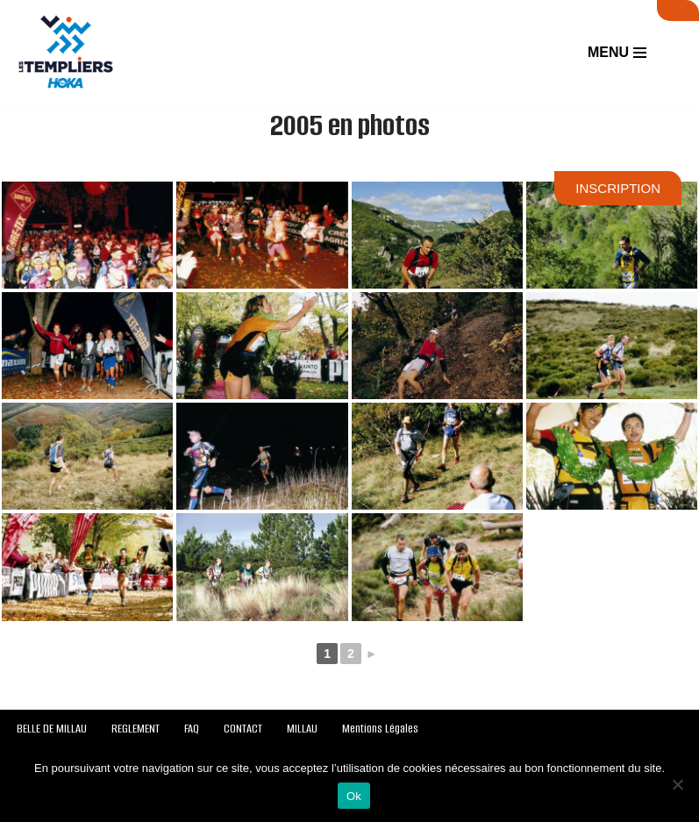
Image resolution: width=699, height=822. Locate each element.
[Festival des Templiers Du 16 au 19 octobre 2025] (65, 52)
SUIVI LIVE (678, 10)
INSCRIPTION (617, 188)
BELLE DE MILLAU (52, 728)
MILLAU (302, 728)
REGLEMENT (135, 728)
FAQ (191, 728)
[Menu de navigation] (617, 52)
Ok (353, 796)
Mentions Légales (380, 728)
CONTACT (243, 728)
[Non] (677, 784)
